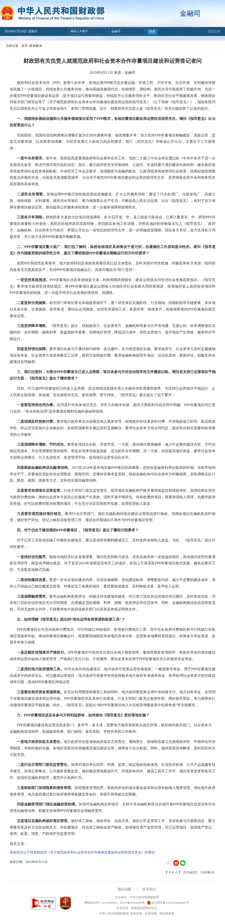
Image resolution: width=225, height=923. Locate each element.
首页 (24, 45)
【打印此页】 (190, 872)
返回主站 (214, 31)
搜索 (152, 31)
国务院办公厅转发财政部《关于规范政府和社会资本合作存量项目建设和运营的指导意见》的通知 (82, 852)
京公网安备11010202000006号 (168, 902)
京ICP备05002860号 (131, 902)
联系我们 (149, 889)
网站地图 (124, 889)
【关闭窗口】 (207, 872)
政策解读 (35, 45)
